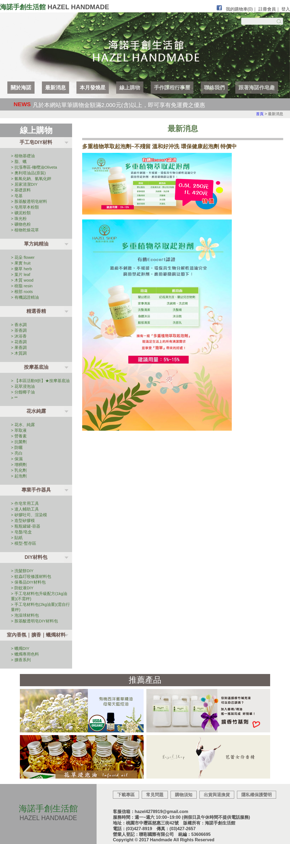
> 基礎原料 (21, 190)
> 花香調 (19, 341)
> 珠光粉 (19, 218)
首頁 (260, 114)
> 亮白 (17, 453)
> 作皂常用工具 (25, 503)
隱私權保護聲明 (256, 794)
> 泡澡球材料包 (25, 615)
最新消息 (55, 87)
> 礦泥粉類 (21, 212)
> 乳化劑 (19, 470)
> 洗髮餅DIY (22, 570)
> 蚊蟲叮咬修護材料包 (31, 576)
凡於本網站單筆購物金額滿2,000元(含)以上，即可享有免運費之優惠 (119, 105)
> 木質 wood (22, 280)
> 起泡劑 (19, 476)
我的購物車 (239, 9)
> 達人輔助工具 (25, 509)
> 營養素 (19, 436)
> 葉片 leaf (20, 274)
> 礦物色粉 (21, 224)
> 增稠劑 (19, 464)
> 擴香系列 (21, 659)
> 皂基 (17, 195)
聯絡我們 (214, 87)
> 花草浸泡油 (23, 386)
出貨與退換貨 (217, 794)
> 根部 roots (22, 291)
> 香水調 (19, 324)
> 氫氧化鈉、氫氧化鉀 (31, 178)
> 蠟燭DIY (20, 648)
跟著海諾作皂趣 (257, 87)
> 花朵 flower (23, 257)
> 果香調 (19, 347)
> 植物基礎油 (23, 155)
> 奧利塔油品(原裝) (28, 173)
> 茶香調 (19, 330)
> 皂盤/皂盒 (21, 532)
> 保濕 (17, 458)
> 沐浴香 (19, 336)
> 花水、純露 (23, 424)
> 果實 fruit (20, 263)
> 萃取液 (19, 430)
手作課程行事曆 (172, 87)
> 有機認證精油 (25, 297)
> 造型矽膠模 (23, 520)
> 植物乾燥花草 (25, 230)
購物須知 (183, 794)
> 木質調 (19, 353)
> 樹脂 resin (22, 286)
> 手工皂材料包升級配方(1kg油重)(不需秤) (39, 596)
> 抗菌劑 (19, 441)
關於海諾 (21, 87)
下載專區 (126, 794)
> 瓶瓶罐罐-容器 (25, 526)
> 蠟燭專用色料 (25, 654)
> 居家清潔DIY (24, 184)
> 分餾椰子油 (23, 392)
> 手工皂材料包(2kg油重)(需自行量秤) (40, 607)
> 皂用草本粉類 (25, 207)
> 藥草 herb (21, 268)
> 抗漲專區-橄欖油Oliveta (34, 167)
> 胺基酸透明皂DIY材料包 (34, 621)
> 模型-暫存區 (23, 543)
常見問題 (154, 794)
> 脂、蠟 (19, 161)
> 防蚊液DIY (22, 587)
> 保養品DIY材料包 (28, 582)
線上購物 (129, 87)
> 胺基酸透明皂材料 (29, 201)
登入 (285, 9)
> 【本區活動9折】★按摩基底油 (40, 380)
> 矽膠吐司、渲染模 (29, 514)
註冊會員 (267, 9)
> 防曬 (17, 447)
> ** (14, 397)
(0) (250, 9)
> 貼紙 (17, 537)
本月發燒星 (93, 87)
